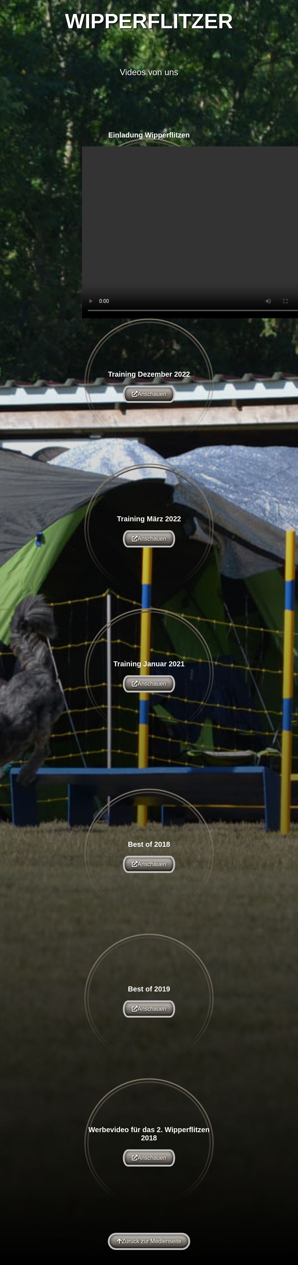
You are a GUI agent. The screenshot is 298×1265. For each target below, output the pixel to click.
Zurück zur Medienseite (149, 1241)
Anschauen (149, 394)
